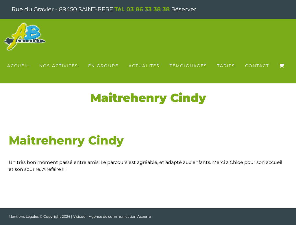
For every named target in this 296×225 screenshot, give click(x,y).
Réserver (183, 9)
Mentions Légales (24, 216)
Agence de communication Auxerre (120, 216)
